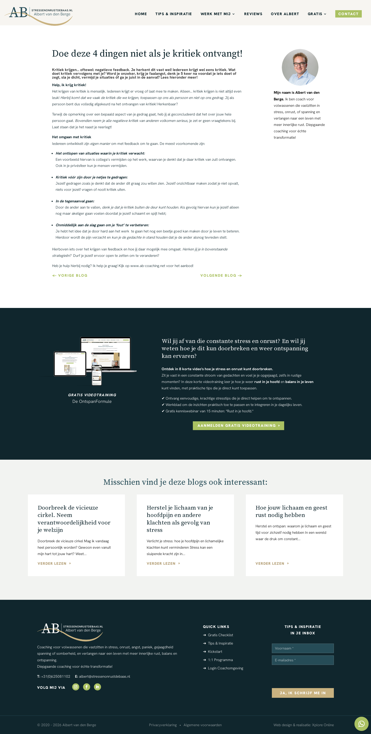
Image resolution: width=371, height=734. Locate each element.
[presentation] (308, 676)
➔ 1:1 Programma (218, 659)
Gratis (315, 14)
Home (141, 14)
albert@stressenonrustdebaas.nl (104, 676)
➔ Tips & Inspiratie (218, 643)
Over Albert (285, 14)
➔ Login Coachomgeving (223, 668)
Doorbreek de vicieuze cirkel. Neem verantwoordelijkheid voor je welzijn (74, 519)
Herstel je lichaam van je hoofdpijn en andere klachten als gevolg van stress (180, 519)
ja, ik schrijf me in (303, 692)
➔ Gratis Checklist (218, 634)
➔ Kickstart (212, 651)
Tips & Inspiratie (173, 14)
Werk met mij (216, 14)
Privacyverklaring (163, 724)
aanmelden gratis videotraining (237, 425)
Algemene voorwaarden (203, 724)
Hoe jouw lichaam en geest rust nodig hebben (291, 511)
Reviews (253, 14)
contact (348, 13)
